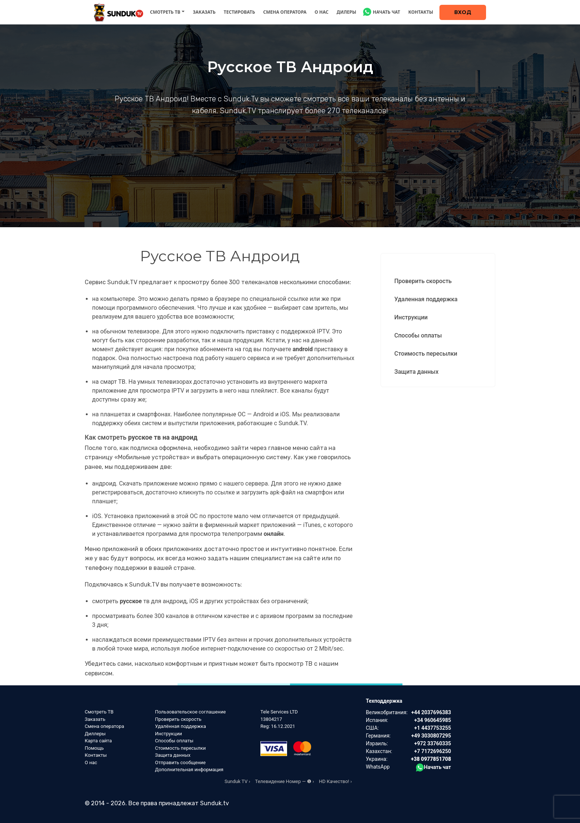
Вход (462, 12)
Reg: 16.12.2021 (277, 726)
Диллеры (95, 733)
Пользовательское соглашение (190, 712)
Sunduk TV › (237, 781)
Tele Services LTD (279, 712)
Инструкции (411, 317)
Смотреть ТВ (165, 12)
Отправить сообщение (180, 762)
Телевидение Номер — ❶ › (284, 781)
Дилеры (346, 12)
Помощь (94, 748)
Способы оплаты (418, 335)
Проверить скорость (423, 281)
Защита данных (416, 371)
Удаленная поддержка (426, 299)
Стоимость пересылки (425, 353)
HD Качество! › (335, 781)
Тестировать (239, 12)
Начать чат (386, 12)
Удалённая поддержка (180, 726)
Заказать (204, 12)
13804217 (271, 719)
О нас (322, 12)
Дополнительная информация (189, 769)
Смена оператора (284, 12)
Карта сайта (98, 740)
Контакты (420, 12)
